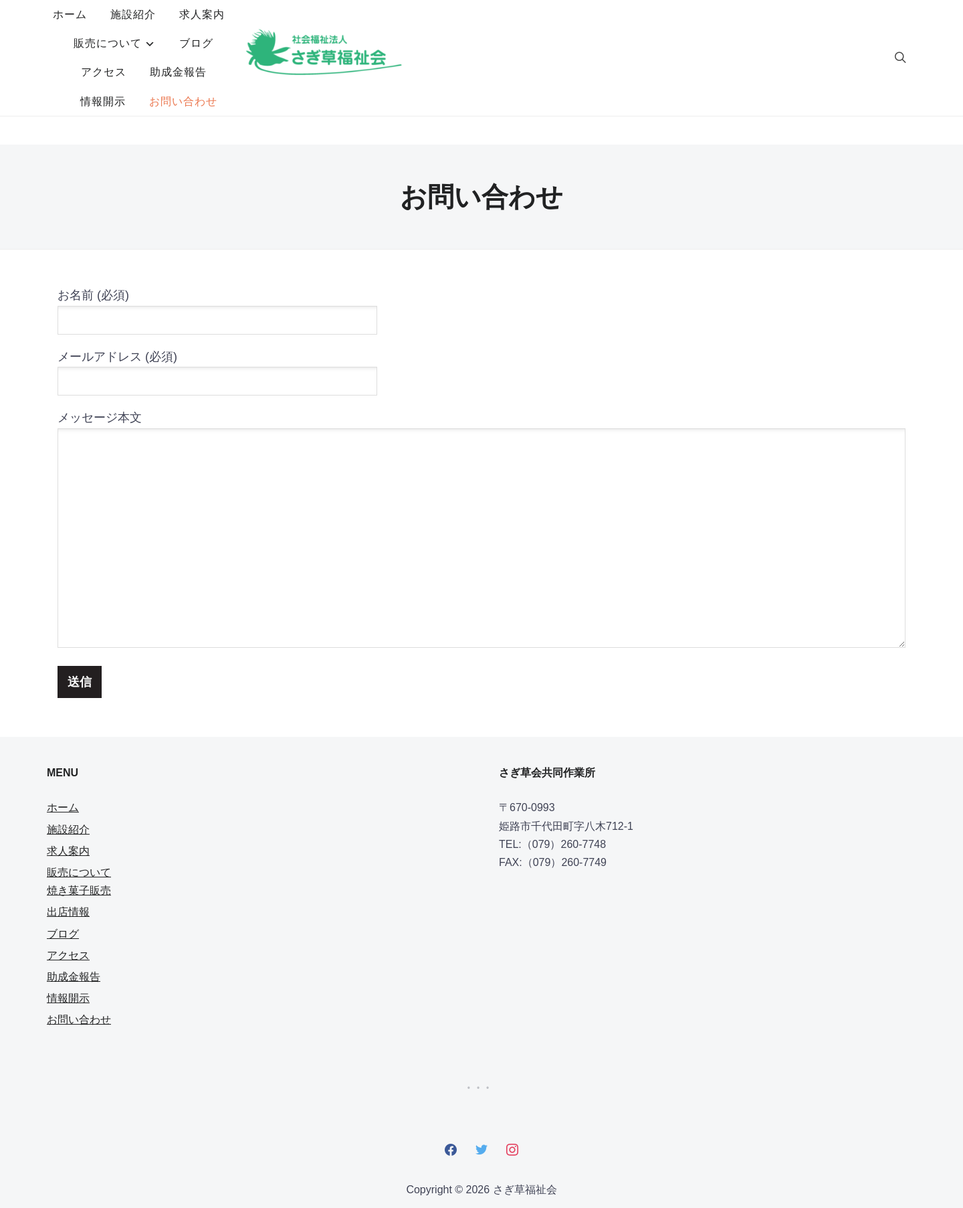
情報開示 (440, 58)
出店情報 (68, 854)
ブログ (553, 29)
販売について (464, 29)
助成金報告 (690, 29)
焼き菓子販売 (79, 833)
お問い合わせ (521, 58)
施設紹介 (314, 29)
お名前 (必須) (217, 250)
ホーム (251, 29)
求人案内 (383, 29)
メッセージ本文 (481, 473)
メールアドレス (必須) (217, 311)
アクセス (616, 29)
